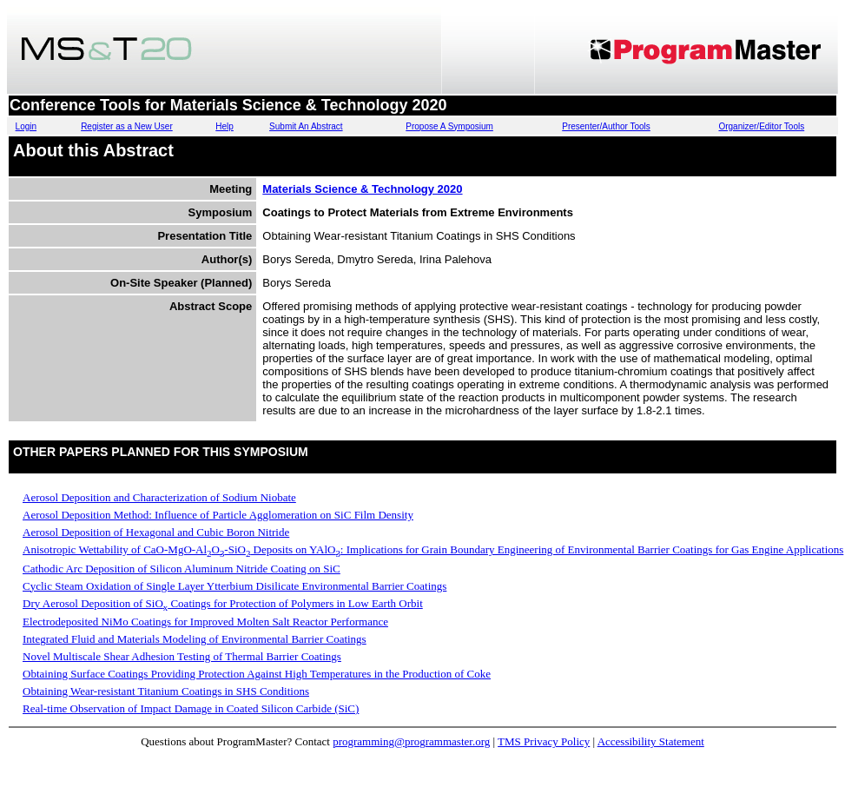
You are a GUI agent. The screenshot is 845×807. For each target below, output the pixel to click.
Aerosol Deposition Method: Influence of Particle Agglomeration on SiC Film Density (218, 514)
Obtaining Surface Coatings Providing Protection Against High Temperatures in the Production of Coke (257, 673)
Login (26, 126)
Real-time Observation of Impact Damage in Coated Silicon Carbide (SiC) (191, 708)
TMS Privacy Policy (544, 741)
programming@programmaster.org (411, 741)
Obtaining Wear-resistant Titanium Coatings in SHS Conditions (166, 691)
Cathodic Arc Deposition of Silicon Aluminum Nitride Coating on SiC (181, 568)
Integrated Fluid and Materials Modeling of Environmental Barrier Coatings (194, 638)
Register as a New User (127, 126)
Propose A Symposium (449, 126)
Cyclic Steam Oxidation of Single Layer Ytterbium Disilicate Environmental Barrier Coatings (234, 585)
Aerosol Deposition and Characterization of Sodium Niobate (159, 497)
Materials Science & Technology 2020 (362, 188)
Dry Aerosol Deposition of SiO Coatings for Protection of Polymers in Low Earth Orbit (223, 603)
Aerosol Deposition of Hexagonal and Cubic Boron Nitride (156, 532)
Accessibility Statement (650, 741)
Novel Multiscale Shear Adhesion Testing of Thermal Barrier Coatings (182, 656)
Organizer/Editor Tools (761, 126)
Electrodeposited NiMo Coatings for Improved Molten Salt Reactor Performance (205, 621)
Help (224, 126)
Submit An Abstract (306, 126)
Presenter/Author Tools (606, 126)
